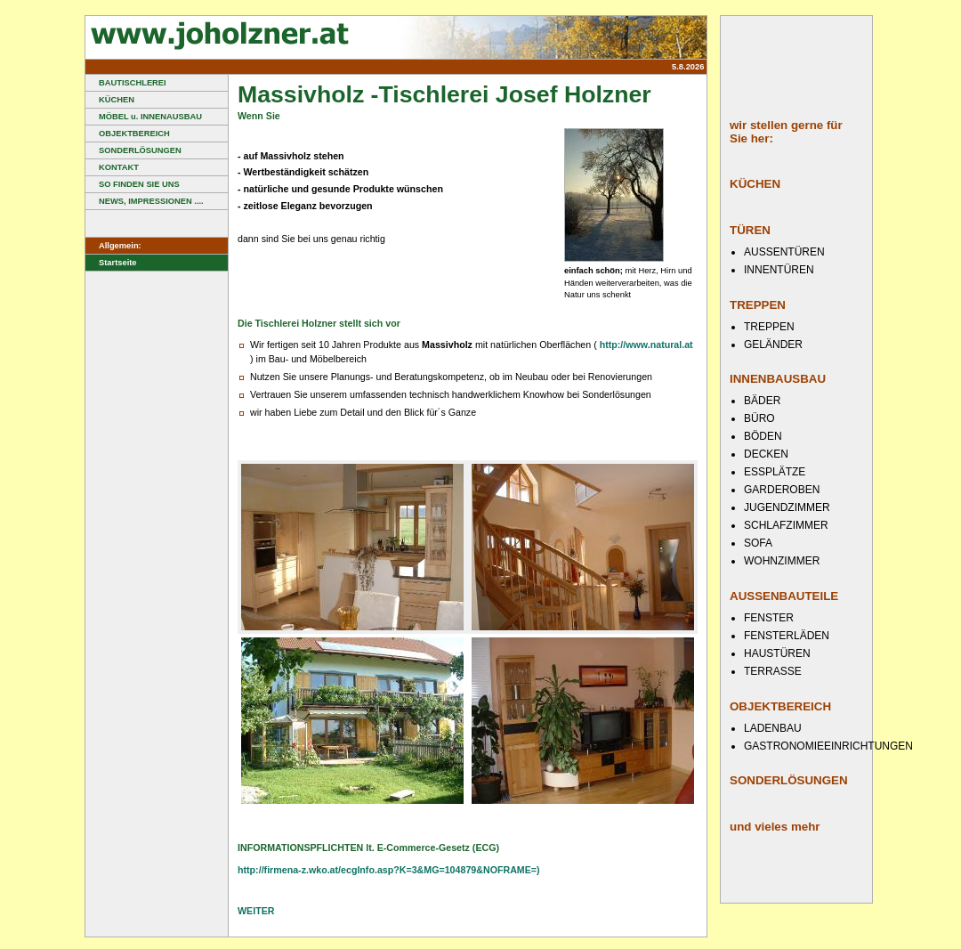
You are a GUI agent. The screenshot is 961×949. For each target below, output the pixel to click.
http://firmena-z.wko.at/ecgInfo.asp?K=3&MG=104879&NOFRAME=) (389, 869)
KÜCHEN (109, 99)
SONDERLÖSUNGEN (133, 150)
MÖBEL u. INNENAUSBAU (143, 116)
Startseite (111, 262)
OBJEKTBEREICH (127, 133)
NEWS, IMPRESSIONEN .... (144, 201)
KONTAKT (112, 167)
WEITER (256, 910)
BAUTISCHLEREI (125, 82)
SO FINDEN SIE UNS (132, 184)
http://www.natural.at (646, 344)
